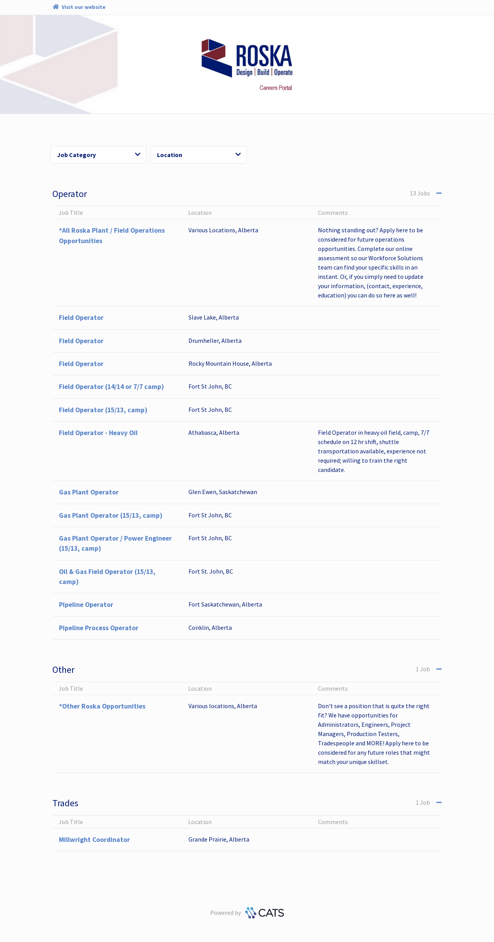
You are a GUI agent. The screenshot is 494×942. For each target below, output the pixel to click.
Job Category (99, 155)
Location (199, 155)
